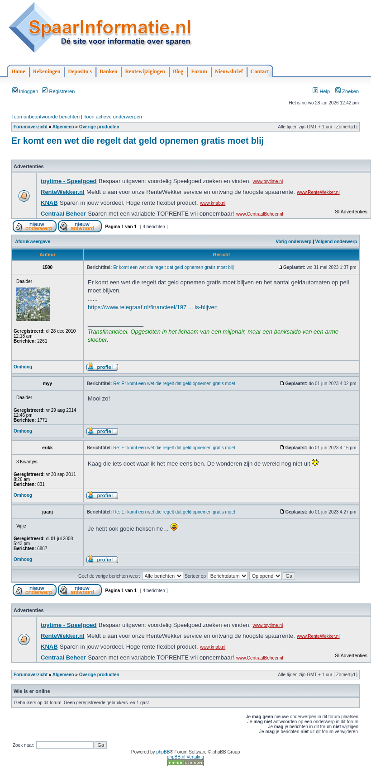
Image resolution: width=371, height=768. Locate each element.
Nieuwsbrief (229, 71)
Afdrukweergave (32, 241)
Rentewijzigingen (145, 71)
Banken (108, 71)
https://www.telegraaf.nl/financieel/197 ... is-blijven (153, 307)
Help (321, 91)
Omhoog (23, 366)
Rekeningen (47, 71)
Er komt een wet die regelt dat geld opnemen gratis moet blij (137, 141)
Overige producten (99, 126)
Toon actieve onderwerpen (113, 116)
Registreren (58, 91)
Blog (178, 71)
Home (18, 71)
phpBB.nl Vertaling (185, 756)
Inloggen (25, 91)
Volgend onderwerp (336, 241)
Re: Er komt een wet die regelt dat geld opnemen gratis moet (174, 383)
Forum (199, 71)
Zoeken (347, 91)
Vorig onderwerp (294, 241)
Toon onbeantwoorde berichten (45, 116)
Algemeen (63, 126)
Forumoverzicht (31, 126)
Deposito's (80, 71)
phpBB (163, 751)
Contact (260, 71)
